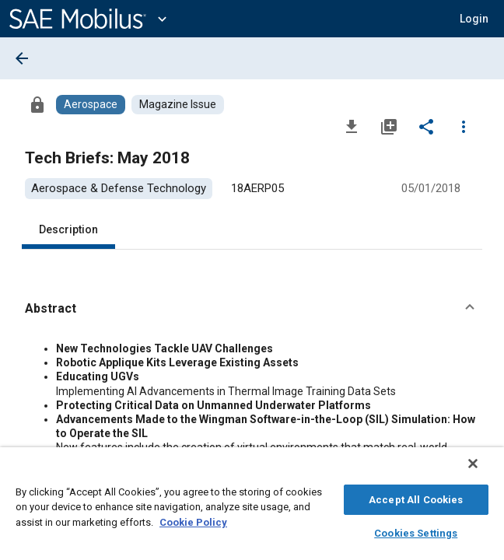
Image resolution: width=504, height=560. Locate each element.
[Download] (351, 126)
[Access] (37, 104)
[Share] (426, 126)
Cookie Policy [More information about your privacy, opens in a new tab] (193, 520)
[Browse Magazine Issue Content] (177, 104)
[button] (474, 19)
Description (68, 229)
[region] (252, 507)
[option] (118, 188)
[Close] (483, 471)
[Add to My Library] (388, 126)
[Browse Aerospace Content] (90, 104)
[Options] (463, 126)
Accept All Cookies (416, 497)
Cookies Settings (415, 531)
